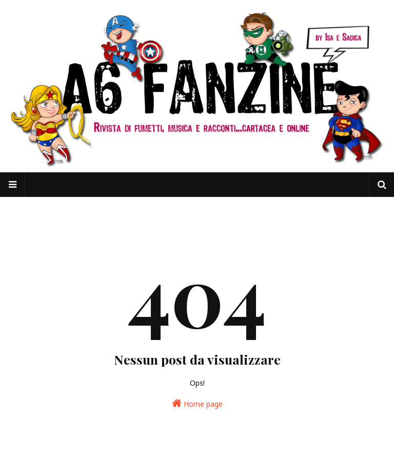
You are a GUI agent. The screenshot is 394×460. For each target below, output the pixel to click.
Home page (197, 403)
